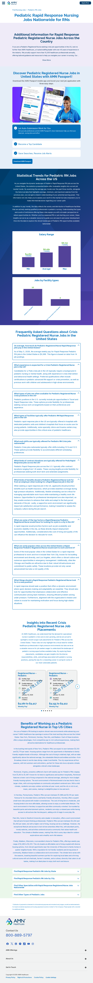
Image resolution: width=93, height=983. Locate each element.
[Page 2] (43, 710)
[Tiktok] (24, 944)
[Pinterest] (20, 944)
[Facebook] (7, 944)
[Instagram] (33, 944)
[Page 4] (47, 710)
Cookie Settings (51, 977)
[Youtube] (28, 944)
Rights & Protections (25, 977)
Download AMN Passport (22, 161)
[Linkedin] (16, 944)
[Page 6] (51, 710)
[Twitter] (11, 944)
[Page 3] (45, 710)
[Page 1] (41, 710)
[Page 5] (49, 710)
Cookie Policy (38, 977)
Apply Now (85, 3)
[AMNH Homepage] (12, 3)
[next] (77, 686)
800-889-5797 (19, 935)
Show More (46, 60)
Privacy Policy (10, 977)
